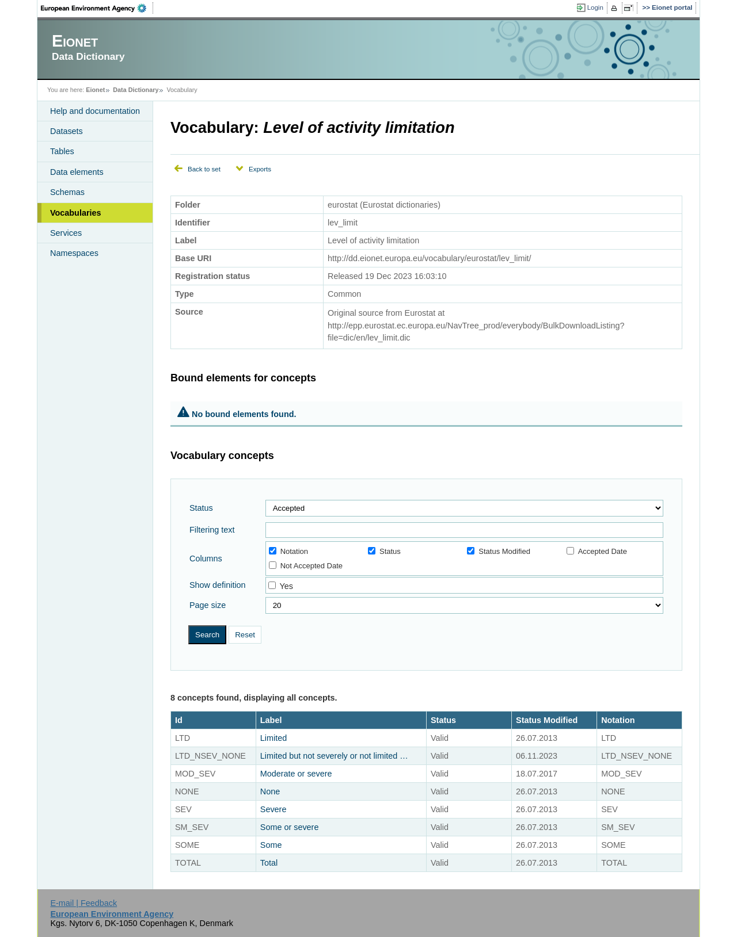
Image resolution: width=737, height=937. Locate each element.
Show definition (217, 585)
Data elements (77, 172)
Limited (273, 738)
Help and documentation (95, 111)
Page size (207, 605)
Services (66, 233)
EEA (97, 8)
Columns (205, 558)
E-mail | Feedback (83, 903)
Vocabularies (75, 212)
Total (269, 862)
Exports (260, 169)
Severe (273, 809)
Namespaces (74, 253)
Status (201, 508)
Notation (288, 551)
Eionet (95, 89)
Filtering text (211, 529)
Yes (285, 586)
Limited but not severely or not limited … (334, 755)
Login (595, 7)
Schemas (67, 192)
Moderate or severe (296, 773)
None (270, 791)
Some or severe (289, 827)
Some (271, 845)
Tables (62, 151)
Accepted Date (597, 551)
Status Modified (498, 551)
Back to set (204, 169)
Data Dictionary (135, 89)
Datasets (66, 131)
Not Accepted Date (306, 565)
